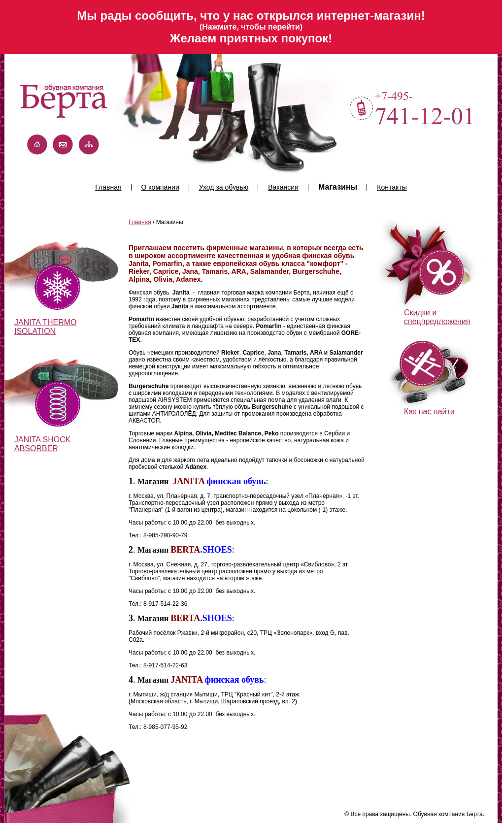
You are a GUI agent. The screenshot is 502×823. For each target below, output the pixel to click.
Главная (108, 187)
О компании (160, 187)
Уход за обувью (223, 187)
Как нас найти (429, 411)
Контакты (391, 187)
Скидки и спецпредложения (437, 317)
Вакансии (283, 187)
